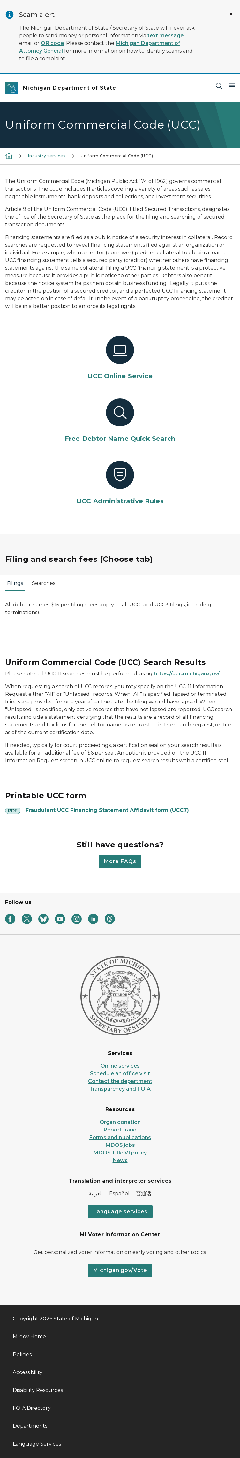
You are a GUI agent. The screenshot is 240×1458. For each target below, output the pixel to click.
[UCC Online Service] (120, 358)
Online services (120, 1066)
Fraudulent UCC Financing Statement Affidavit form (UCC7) (107, 810)
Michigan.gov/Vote (120, 1270)
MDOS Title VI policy (120, 1153)
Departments (30, 1426)
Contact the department (120, 1081)
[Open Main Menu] (232, 86)
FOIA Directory (32, 1408)
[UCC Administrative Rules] (120, 483)
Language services (120, 1211)
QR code (52, 43)
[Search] (219, 86)
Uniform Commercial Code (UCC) (117, 156)
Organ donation (120, 1122)
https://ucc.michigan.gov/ (187, 674)
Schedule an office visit (120, 1074)
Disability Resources (38, 1390)
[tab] (15, 585)
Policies (22, 1354)
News (120, 1160)
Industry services (46, 156)
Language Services (37, 1444)
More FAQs (120, 861)
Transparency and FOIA (120, 1089)
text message (165, 36)
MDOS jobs (120, 1145)
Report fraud (120, 1130)
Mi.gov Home (29, 1337)
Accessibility (27, 1372)
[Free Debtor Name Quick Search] (120, 420)
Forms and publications (120, 1137)
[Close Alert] (231, 14)
